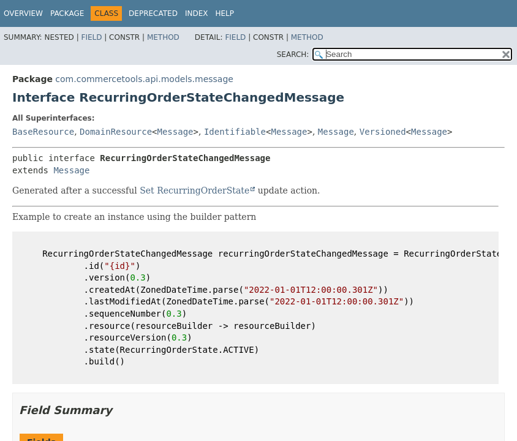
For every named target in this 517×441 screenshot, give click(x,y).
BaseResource (43, 132)
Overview (23, 13)
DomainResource (116, 132)
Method (163, 37)
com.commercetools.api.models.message (144, 79)
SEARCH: (293, 54)
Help (224, 13)
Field (91, 37)
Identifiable (235, 132)
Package (67, 13)
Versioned (383, 132)
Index (196, 13)
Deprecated (153, 13)
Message (175, 132)
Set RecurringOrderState (194, 190)
